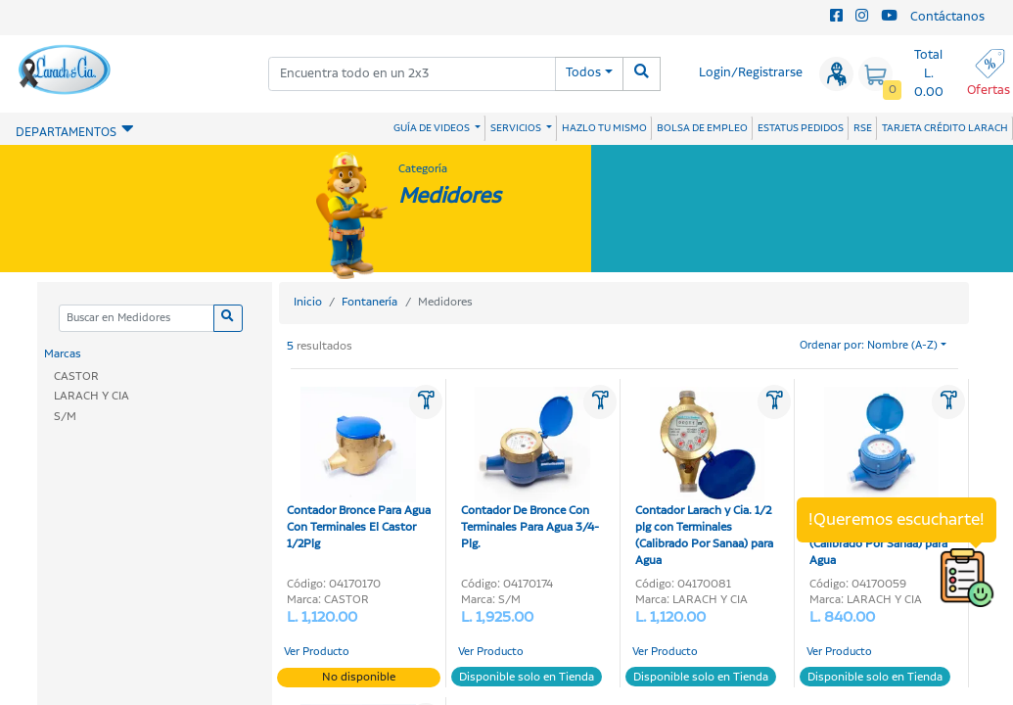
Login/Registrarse (751, 73)
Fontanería (369, 302)
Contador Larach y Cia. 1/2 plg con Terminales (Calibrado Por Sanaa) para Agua (704, 478)
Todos (583, 73)
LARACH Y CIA (91, 396)
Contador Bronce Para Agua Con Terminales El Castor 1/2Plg (359, 469)
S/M (65, 416)
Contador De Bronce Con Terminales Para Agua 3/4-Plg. (530, 469)
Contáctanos (947, 17)
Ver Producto (316, 652)
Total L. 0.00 (929, 74)
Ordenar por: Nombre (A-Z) (869, 345)
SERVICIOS (516, 128)
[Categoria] (136, 319)
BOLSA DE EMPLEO (702, 128)
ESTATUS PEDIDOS (801, 128)
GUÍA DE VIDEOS (432, 128)
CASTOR (76, 376)
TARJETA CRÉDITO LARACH (945, 128)
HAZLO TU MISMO (604, 128)
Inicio (308, 302)
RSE (862, 128)
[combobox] (412, 74)
